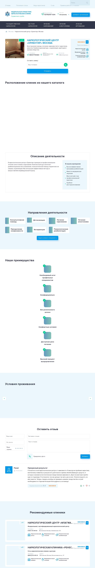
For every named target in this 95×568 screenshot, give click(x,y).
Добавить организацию (80, 11)
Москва (11, 27)
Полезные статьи (22, 3)
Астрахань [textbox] (64, 12)
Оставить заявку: (32, 56)
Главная (6, 27)
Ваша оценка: (2, 380)
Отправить (47, 67)
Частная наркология (32, 21)
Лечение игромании (80, 21)
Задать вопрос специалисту (47, 227)
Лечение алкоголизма (64, 21)
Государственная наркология (13, 21)
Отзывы (7, 3)
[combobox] (65, 12)
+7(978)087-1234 (50, 12)
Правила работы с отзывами (69, 3)
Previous (4, 330)
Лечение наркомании (48, 21)
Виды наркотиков (39, 3)
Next (90, 330)
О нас (52, 3)
